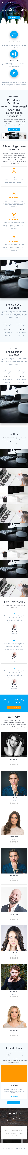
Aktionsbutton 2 (14, 21)
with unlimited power (17, 108)
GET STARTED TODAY (14, 707)
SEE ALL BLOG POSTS (14, 1102)
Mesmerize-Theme (14, 1150)
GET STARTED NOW (13, 129)
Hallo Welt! (14, 1085)
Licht (7, 2)
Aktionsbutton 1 (14, 17)
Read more (14, 1096)
